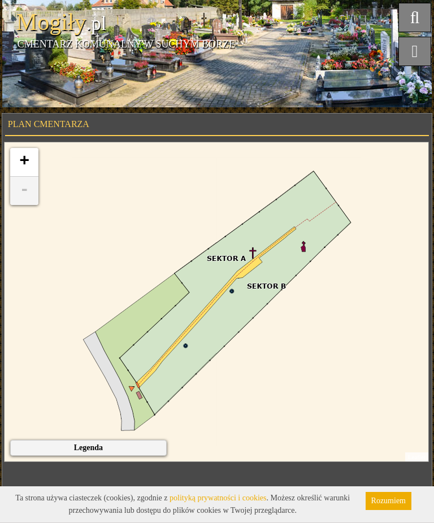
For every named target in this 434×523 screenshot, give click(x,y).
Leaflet (417, 457)
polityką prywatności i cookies (218, 498)
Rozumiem (388, 500)
